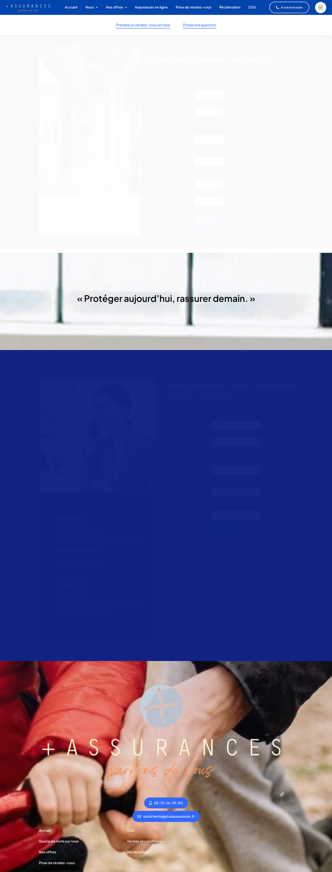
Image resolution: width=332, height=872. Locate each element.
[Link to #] (320, 7)
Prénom (200, 105)
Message (218, 505)
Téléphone (203, 155)
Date (198, 195)
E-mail (201, 132)
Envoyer (205, 223)
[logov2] (166, 681)
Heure (199, 212)
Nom (198, 122)
